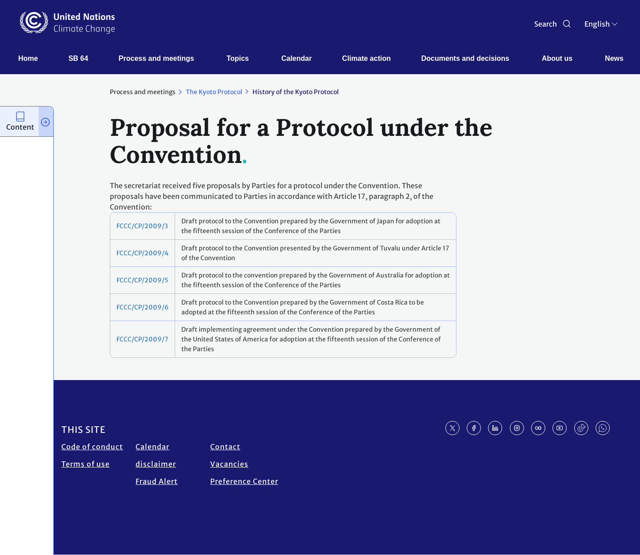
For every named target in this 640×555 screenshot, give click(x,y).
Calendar (296, 58)
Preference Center (244, 481)
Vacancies (229, 464)
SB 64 (78, 58)
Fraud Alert (157, 481)
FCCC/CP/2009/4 (142, 253)
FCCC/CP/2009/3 (142, 226)
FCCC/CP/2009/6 (142, 307)
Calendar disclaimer (156, 455)
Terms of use (85, 464)
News (614, 58)
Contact (225, 446)
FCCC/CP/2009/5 (142, 280)
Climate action (366, 58)
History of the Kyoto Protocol (295, 92)
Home (28, 58)
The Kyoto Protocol (214, 92)
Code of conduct (92, 446)
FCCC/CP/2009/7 (142, 339)
